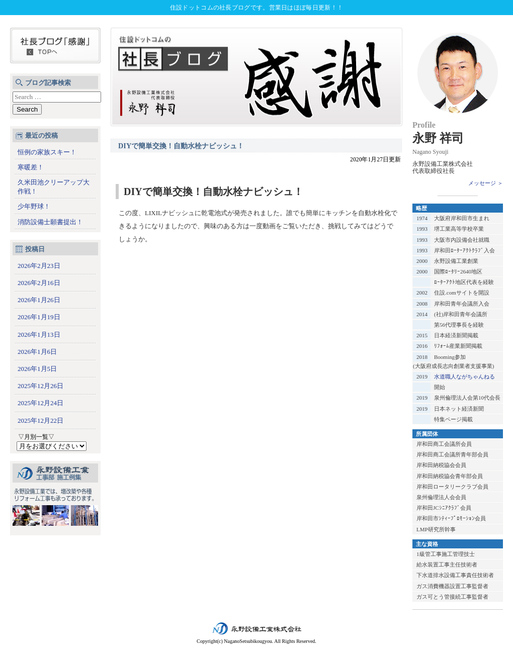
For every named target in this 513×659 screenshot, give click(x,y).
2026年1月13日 (39, 334)
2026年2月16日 (39, 283)
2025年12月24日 (40, 403)
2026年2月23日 (39, 265)
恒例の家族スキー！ (47, 152)
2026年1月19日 (39, 317)
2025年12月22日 (40, 420)
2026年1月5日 (37, 368)
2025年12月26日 (40, 386)
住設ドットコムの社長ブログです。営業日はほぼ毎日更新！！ (256, 7)
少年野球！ (34, 206)
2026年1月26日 (39, 300)
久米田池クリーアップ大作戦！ (54, 186)
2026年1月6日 (37, 351)
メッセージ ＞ (485, 183)
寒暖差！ (31, 167)
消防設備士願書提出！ (50, 222)
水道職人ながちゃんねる (464, 376)
